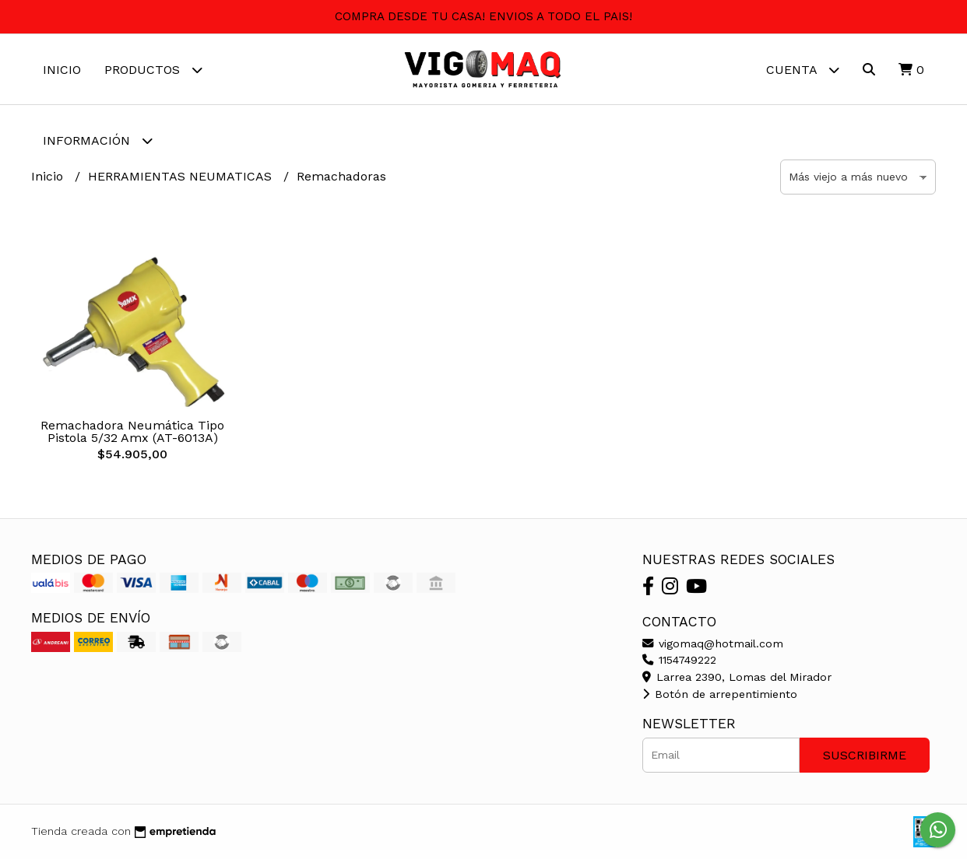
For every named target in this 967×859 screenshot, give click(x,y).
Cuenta (802, 69)
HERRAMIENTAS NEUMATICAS (182, 176)
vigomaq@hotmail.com (712, 643)
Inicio (62, 69)
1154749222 (679, 660)
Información (98, 140)
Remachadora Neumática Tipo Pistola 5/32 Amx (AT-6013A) (132, 431)
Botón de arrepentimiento (719, 694)
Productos (153, 69)
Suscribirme (864, 755)
